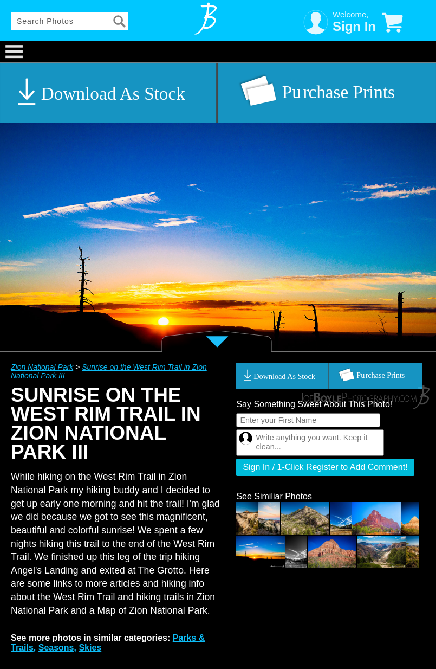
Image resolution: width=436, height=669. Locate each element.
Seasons (56, 647)
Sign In (354, 26)
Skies (90, 647)
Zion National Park (42, 367)
